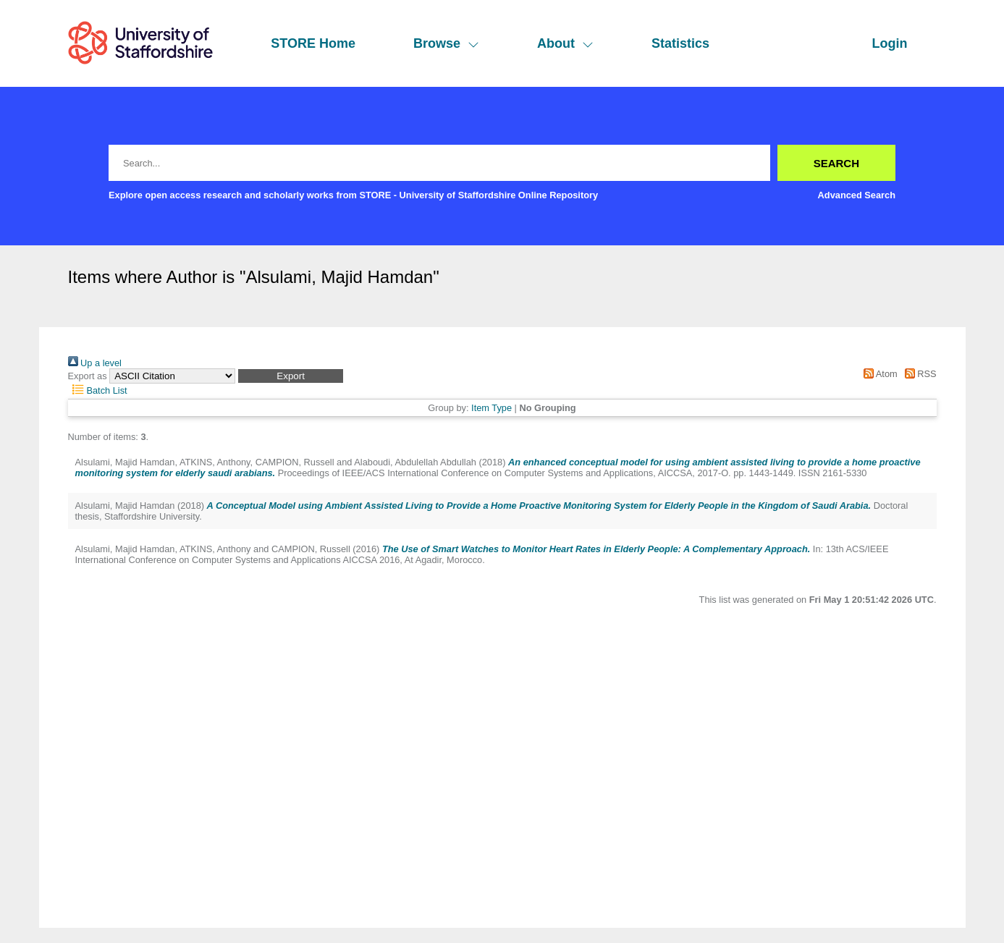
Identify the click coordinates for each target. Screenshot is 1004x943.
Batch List (97, 390)
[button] (290, 376)
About (565, 43)
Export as (87, 376)
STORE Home (313, 43)
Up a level (95, 363)
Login (890, 43)
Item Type (491, 407)
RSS (918, 373)
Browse (446, 43)
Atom (878, 373)
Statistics (680, 43)
